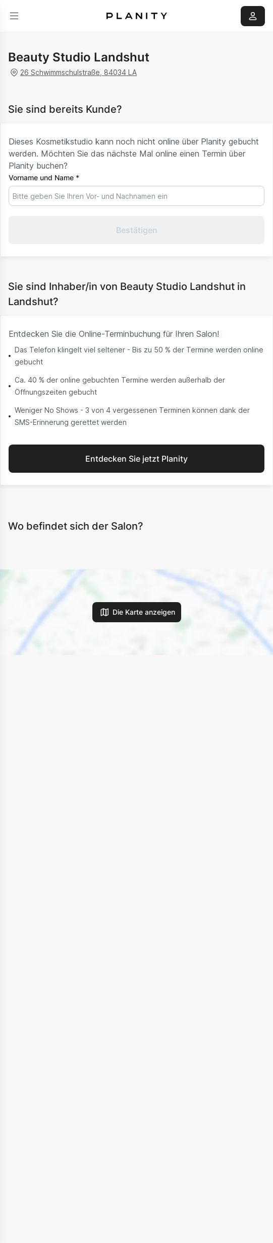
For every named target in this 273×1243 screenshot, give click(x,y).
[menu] (14, 16)
